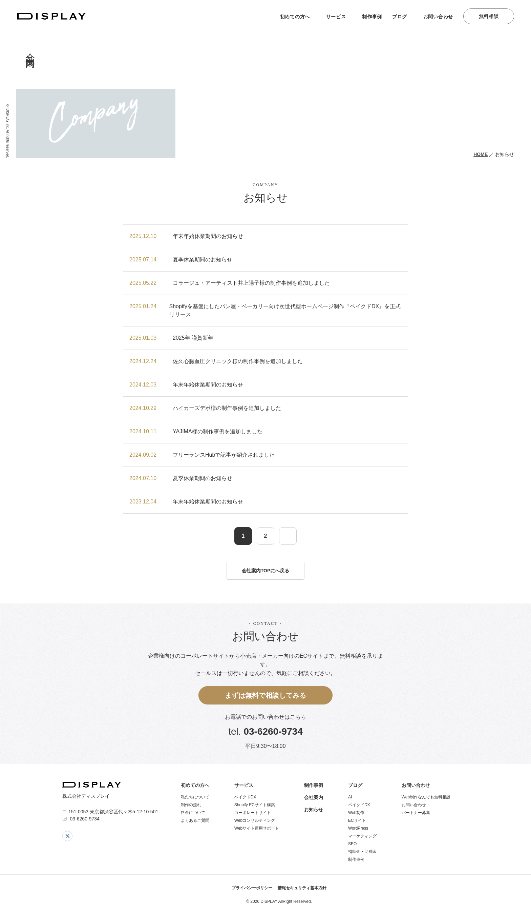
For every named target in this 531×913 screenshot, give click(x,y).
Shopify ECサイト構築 (254, 804)
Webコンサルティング (254, 820)
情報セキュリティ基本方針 (302, 888)
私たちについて (195, 797)
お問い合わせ (438, 16)
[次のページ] (288, 536)
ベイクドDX (245, 797)
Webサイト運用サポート (256, 828)
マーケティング (362, 836)
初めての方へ (295, 16)
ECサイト (357, 820)
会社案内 (313, 797)
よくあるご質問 (195, 820)
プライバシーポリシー (252, 888)
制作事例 (372, 16)
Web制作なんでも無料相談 (426, 797)
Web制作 (356, 812)
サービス (336, 16)
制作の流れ (191, 804)
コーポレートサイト (252, 812)
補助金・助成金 (362, 851)
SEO (352, 843)
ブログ (399, 16)
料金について (193, 812)
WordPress (358, 828)
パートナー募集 (416, 812)
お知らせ (313, 809)
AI (350, 797)
